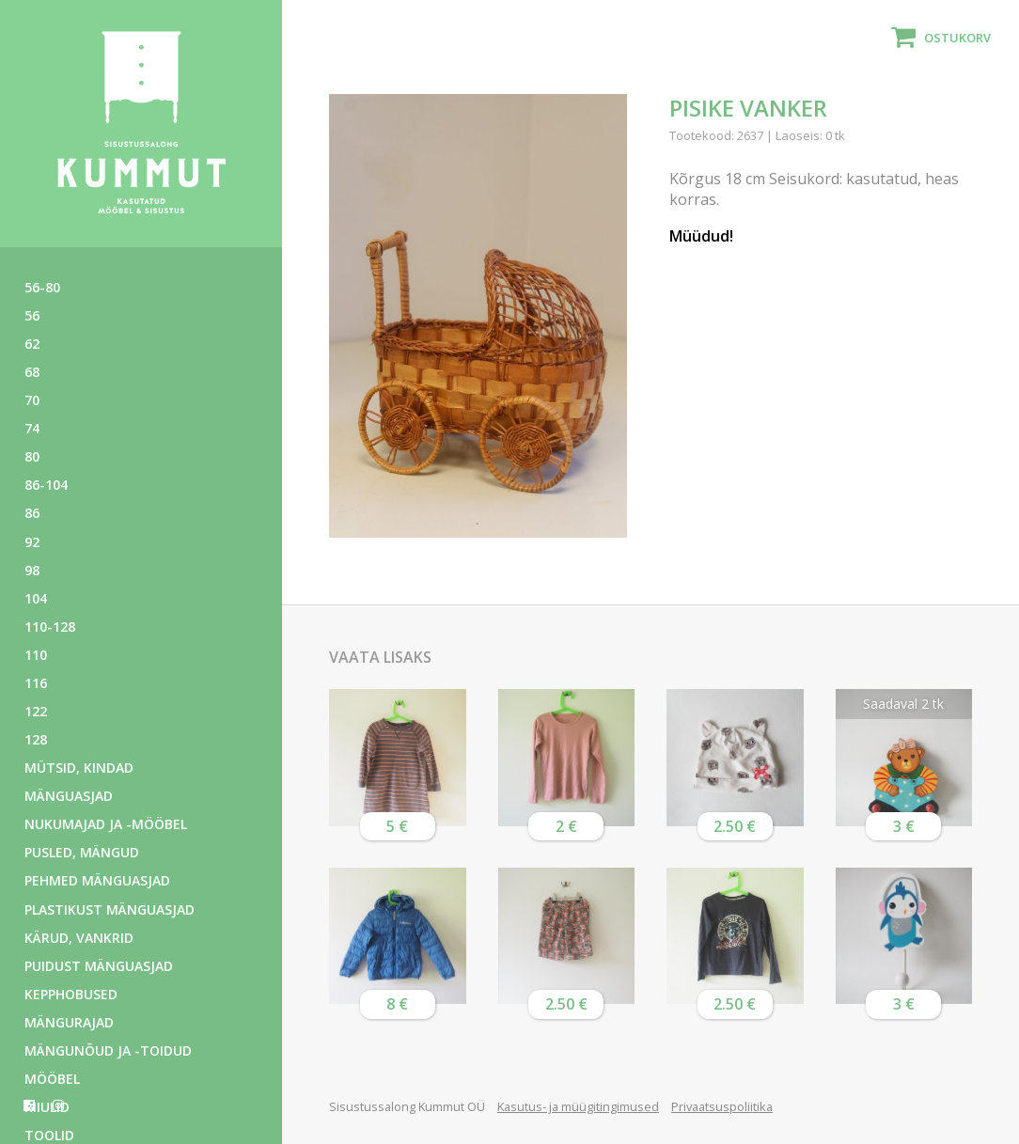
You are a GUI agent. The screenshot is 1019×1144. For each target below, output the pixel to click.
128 (35, 739)
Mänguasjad (68, 796)
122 (35, 711)
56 (31, 315)
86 (31, 513)
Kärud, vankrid (78, 938)
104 (35, 598)
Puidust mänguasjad (98, 966)
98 (31, 570)
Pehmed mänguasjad (97, 880)
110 (35, 655)
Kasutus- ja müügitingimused (578, 1106)
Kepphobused (71, 994)
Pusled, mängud (81, 852)
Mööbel (52, 1079)
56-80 (42, 287)
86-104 (46, 485)
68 (31, 372)
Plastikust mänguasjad (109, 909)
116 (35, 683)
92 (31, 542)
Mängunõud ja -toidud (108, 1050)
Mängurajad (69, 1022)
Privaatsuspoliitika (722, 1106)
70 (31, 400)
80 (31, 456)
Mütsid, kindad (78, 767)
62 (31, 344)
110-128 (49, 626)
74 (31, 428)
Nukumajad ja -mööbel (105, 824)
